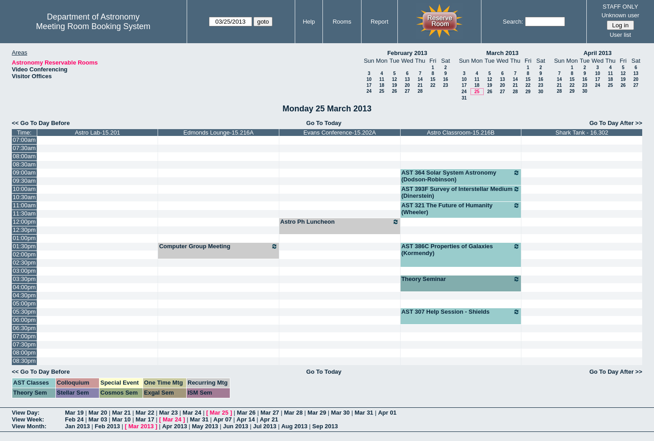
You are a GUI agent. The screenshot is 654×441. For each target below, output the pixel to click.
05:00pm (24, 303)
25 (381, 91)
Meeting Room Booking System (93, 26)
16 (445, 79)
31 (463, 97)
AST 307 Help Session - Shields (460, 312)
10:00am (24, 188)
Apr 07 (222, 419)
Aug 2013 (294, 426)
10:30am (24, 197)
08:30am (24, 164)
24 (369, 91)
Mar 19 (74, 412)
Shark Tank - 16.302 (581, 132)
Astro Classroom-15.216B (461, 132)
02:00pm (24, 254)
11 (381, 79)
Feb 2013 (107, 426)
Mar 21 (121, 412)
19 (394, 85)
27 (407, 91)
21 (419, 85)
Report (379, 21)
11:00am (24, 205)
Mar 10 (121, 419)
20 (407, 85)
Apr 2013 (174, 426)
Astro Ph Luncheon (339, 222)
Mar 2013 (141, 426)
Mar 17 (144, 419)
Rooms (341, 21)
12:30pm (24, 229)
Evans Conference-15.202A (339, 132)
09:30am (24, 180)
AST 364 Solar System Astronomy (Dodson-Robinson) (460, 176)
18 (381, 85)
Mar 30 (340, 412)
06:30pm (24, 328)
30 (540, 91)
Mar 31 (364, 412)
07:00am (24, 139)
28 (419, 91)
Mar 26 (246, 412)
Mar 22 (144, 412)
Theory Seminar (460, 279)
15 (432, 79)
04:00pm (24, 287)
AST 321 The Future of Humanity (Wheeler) (460, 208)
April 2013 (598, 53)
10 (369, 79)
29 (527, 91)
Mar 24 (192, 412)
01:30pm (24, 246)
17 (369, 85)
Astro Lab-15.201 (97, 132)
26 (394, 91)
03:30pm (24, 279)
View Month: (29, 426)
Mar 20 (98, 412)
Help (309, 21)
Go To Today (324, 123)
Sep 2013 (325, 426)
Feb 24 (74, 419)
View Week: (28, 419)
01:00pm (24, 238)
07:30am (24, 148)
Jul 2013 (264, 426)
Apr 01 (387, 412)
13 (407, 79)
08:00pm (24, 352)
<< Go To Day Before (41, 123)
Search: (513, 21)
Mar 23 (168, 412)
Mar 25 (219, 412)
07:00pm (24, 336)
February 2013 (407, 53)
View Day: (26, 412)
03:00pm (24, 270)
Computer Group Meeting (218, 246)
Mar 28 (293, 412)
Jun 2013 (235, 426)
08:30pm (24, 360)
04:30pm (24, 295)
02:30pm (24, 262)
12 (394, 79)
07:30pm (24, 344)
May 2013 (205, 426)
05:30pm (24, 311)
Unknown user (620, 15)
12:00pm (24, 221)
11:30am (24, 213)
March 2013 (502, 53)
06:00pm (24, 319)
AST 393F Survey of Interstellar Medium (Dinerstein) (460, 192)
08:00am (24, 156)
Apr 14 (246, 419)
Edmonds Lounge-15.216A (218, 132)
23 (445, 85)
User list (620, 34)
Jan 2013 (77, 426)
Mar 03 (98, 419)
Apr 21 (269, 419)
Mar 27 (269, 412)
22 (432, 85)
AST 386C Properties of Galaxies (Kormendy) (460, 249)
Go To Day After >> (616, 123)
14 (419, 79)
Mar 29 (316, 412)
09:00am (24, 172)
